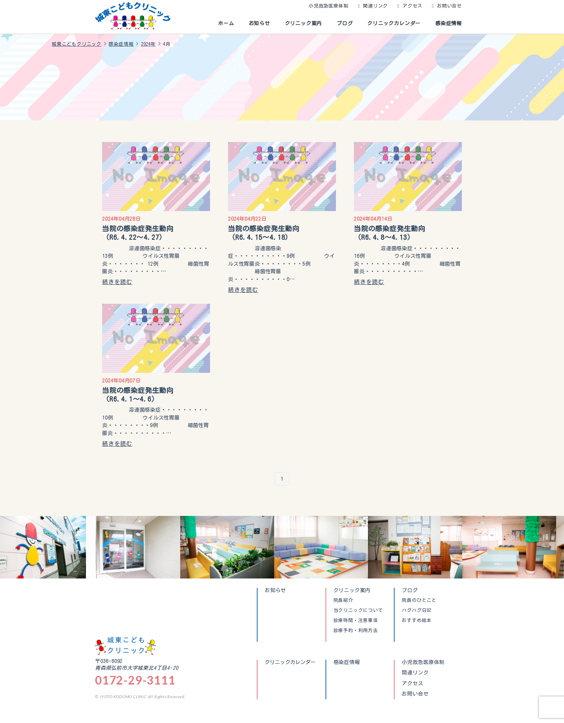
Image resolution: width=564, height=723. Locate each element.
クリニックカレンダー (393, 23)
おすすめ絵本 (417, 620)
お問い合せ (449, 6)
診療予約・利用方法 (355, 630)
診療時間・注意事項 (355, 620)
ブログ (344, 23)
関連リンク (375, 6)
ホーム (226, 23)
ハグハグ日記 (417, 610)
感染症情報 (448, 23)
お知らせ (259, 23)
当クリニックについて (358, 610)
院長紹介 (343, 600)
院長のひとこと (419, 600)
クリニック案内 (303, 23)
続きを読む (117, 282)
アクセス (412, 6)
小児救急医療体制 (328, 6)
